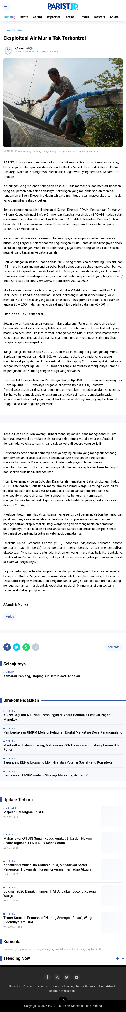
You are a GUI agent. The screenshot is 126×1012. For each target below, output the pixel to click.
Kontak (56, 986)
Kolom (114, 17)
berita (24, 17)
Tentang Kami (73, 986)
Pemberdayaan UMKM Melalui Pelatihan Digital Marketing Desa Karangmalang (62, 732)
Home (7, 30)
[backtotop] (63, 1001)
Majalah (12, 808)
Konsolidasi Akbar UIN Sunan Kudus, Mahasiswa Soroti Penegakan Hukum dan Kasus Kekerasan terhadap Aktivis (47, 867)
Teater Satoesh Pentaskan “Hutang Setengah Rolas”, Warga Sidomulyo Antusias (48, 920)
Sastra (37, 17)
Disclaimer (42, 986)
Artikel (70, 17)
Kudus (10, 616)
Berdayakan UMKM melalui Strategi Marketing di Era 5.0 (45, 775)
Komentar (113, 647)
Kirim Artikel (106, 986)
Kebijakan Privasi (20, 986)
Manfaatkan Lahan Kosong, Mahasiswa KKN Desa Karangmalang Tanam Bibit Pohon (62, 747)
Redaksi (90, 986)
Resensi (99, 17)
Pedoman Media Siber (62, 991)
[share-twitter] (16, 647)
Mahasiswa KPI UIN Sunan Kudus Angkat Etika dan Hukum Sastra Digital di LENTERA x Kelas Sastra (47, 840)
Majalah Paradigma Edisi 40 (24, 812)
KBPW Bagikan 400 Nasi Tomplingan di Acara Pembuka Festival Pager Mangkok (56, 717)
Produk (84, 17)
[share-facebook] (7, 647)
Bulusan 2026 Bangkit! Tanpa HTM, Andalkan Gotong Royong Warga (49, 893)
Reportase (54, 17)
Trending (9, 17)
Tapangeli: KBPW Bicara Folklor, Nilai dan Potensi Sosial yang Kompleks (57, 762)
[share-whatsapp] (26, 647)
